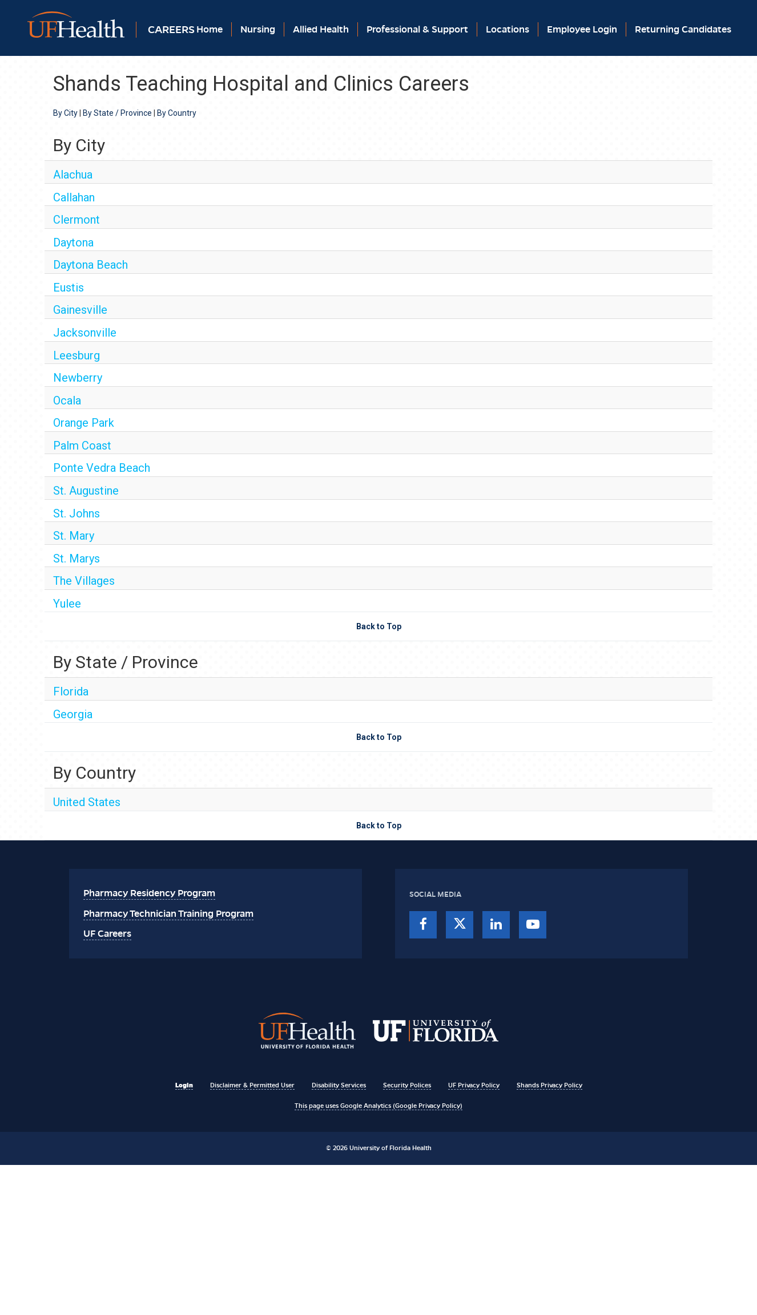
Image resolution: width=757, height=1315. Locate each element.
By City (65, 113)
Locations (507, 29)
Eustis (68, 287)
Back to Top (378, 626)
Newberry (77, 378)
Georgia (72, 714)
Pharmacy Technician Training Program (168, 914)
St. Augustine (86, 490)
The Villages (84, 581)
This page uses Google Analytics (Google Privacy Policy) (378, 1106)
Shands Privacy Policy (549, 1085)
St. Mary (73, 536)
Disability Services (339, 1085)
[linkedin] (496, 924)
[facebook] (423, 924)
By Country (176, 113)
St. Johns (76, 513)
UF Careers (107, 934)
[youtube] (532, 924)
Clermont (76, 219)
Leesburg (76, 355)
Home (209, 29)
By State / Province (117, 113)
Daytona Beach (90, 265)
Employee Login (582, 29)
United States (86, 802)
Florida (70, 691)
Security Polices (407, 1085)
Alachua (72, 174)
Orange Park (83, 423)
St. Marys (76, 558)
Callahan (74, 197)
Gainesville (80, 310)
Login (184, 1085)
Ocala (67, 400)
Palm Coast (82, 445)
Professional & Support (417, 29)
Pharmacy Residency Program (149, 893)
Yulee (67, 603)
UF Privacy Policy (474, 1085)
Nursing (257, 29)
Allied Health (321, 29)
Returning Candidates (683, 29)
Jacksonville (84, 332)
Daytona (73, 242)
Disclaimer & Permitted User (252, 1085)
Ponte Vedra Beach (101, 468)
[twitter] (459, 924)
